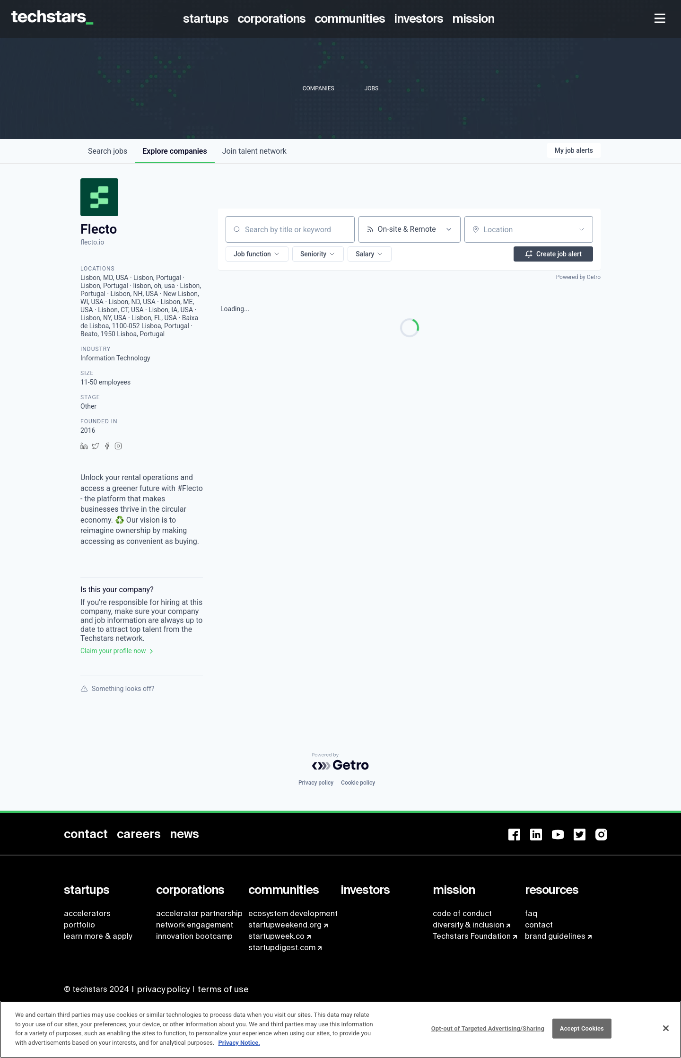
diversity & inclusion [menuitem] (468, 925)
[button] (257, 254)
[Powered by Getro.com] (340, 761)
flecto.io (92, 242)
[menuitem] (207, 19)
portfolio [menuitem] (79, 925)
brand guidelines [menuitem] (555, 936)
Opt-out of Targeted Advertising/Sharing (487, 1033)
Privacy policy (315, 782)
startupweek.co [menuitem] (276, 936)
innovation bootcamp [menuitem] (194, 936)
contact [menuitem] (539, 925)
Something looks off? (117, 688)
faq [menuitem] (531, 913)
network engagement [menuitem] (194, 925)
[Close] (665, 1033)
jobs (107, 151)
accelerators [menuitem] (87, 913)
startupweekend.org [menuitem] (285, 925)
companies (174, 151)
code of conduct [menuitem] (462, 913)
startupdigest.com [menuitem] (281, 948)
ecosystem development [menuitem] (293, 913)
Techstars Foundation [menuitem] (472, 936)
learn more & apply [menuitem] (98, 936)
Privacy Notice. (239, 1047)
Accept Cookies (582, 1033)
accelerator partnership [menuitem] (199, 913)
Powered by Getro (578, 277)
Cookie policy (358, 782)
